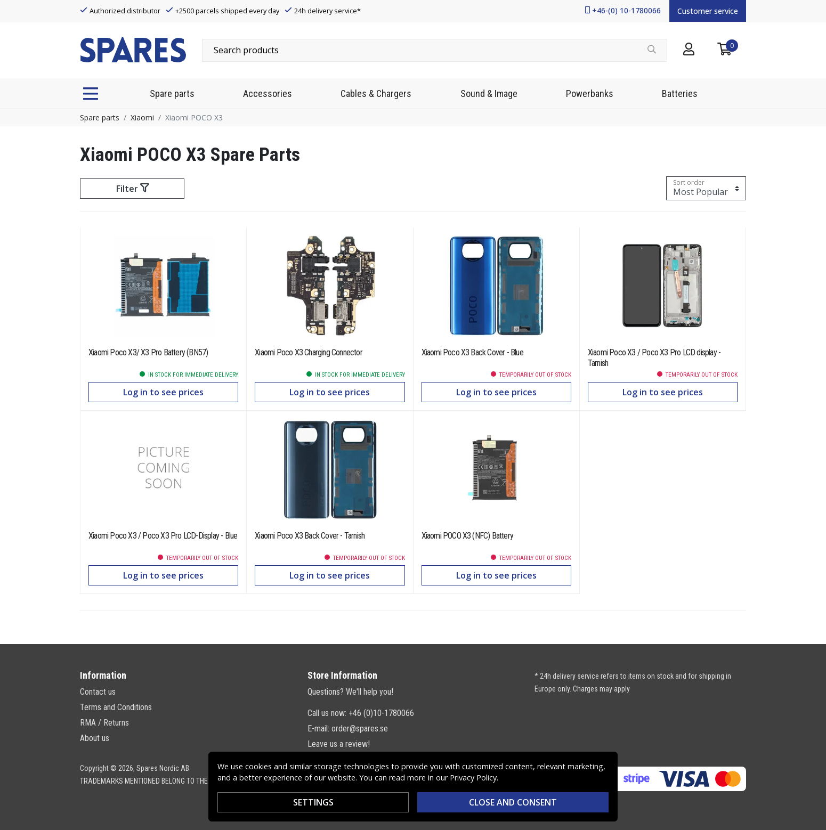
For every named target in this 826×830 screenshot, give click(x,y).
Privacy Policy (473, 777)
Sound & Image (488, 93)
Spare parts (172, 93)
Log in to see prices (163, 392)
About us (94, 738)
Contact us (98, 692)
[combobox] (435, 50)
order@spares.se (359, 728)
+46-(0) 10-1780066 (626, 10)
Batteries (680, 93)
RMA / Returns (104, 723)
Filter (132, 188)
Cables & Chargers (376, 93)
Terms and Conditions (116, 707)
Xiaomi (142, 117)
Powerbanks (589, 93)
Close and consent (513, 802)
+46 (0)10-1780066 (381, 713)
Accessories (267, 93)
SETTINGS (313, 802)
